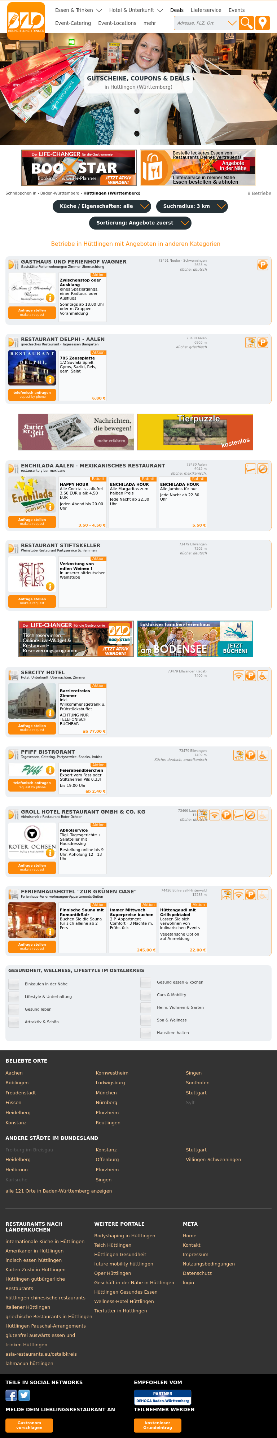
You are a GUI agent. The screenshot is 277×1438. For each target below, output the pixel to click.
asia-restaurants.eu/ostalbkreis (41, 1354)
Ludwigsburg (110, 1082)
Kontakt (192, 1245)
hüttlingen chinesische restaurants (45, 1297)
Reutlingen (108, 1122)
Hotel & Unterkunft (131, 10)
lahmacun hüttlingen (29, 1363)
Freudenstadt (20, 1092)
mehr (150, 23)
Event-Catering (73, 23)
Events (237, 10)
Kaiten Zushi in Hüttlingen (35, 1269)
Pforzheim (107, 1112)
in (20, 193)
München (106, 1092)
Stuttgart (196, 1092)
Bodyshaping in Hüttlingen (124, 1235)
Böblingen (16, 1082)
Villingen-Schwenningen (213, 1159)
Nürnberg (106, 1102)
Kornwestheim (112, 1073)
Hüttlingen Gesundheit (120, 1254)
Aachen (14, 1073)
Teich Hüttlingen (112, 1245)
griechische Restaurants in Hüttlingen (48, 1316)
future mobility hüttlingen (123, 1264)
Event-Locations (117, 23)
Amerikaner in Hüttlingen (34, 1251)
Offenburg (107, 1159)
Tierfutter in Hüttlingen (120, 1310)
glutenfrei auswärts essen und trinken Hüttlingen (40, 1340)
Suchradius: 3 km (186, 206)
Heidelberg (18, 1112)
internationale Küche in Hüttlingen (44, 1241)
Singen (194, 1073)
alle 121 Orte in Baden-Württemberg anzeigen (58, 1191)
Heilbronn (16, 1169)
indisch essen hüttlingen (33, 1260)
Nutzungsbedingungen (209, 1264)
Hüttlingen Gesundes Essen (126, 1292)
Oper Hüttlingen (112, 1273)
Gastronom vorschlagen (29, 1425)
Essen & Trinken (74, 10)
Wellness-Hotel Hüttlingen (124, 1301)
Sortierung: (134, 223)
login (188, 1282)
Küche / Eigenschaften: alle (96, 206)
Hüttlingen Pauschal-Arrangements (45, 1326)
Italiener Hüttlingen (27, 1307)
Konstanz (15, 1122)
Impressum (195, 1254)
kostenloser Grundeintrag (157, 1425)
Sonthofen (198, 1082)
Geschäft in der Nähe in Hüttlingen (134, 1282)
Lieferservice (206, 10)
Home (190, 1235)
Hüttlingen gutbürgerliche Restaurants (35, 1283)
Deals (177, 10)
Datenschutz (197, 1273)
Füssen (13, 1102)
